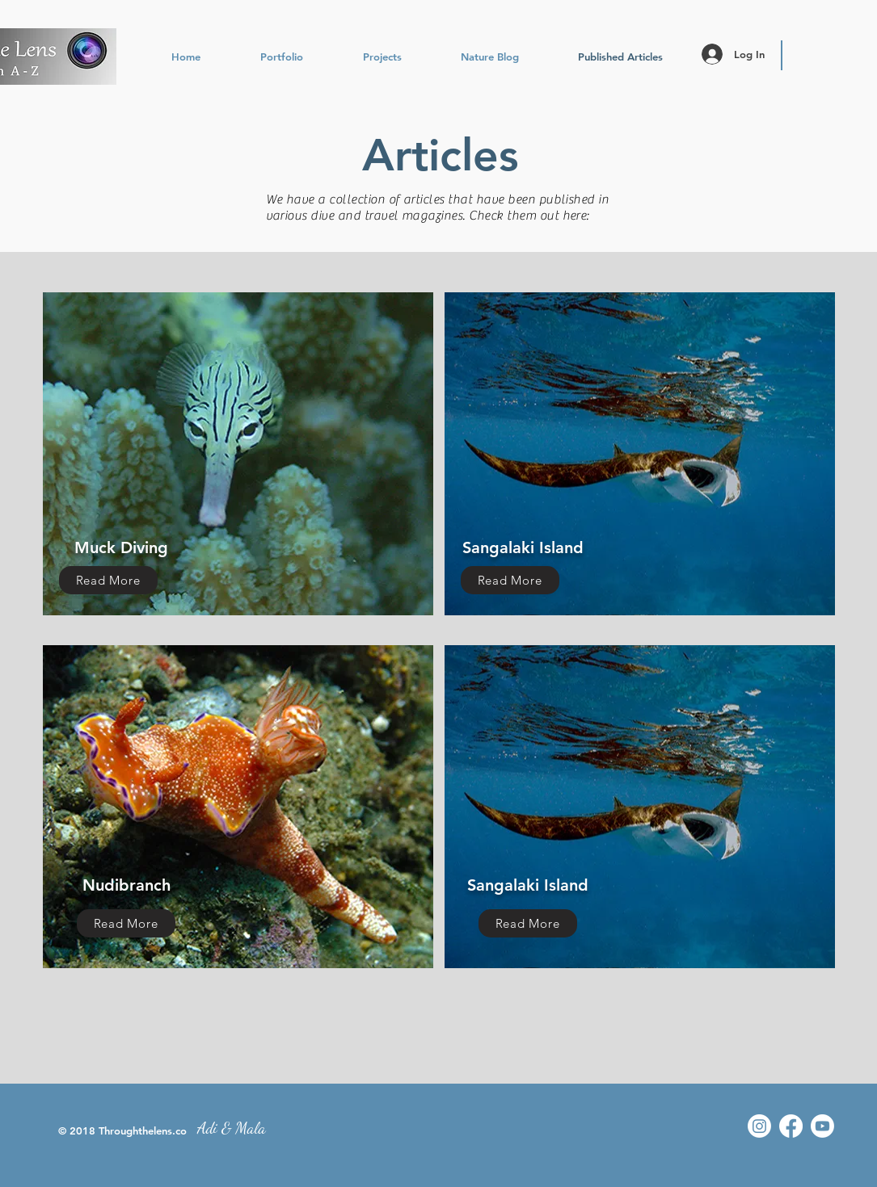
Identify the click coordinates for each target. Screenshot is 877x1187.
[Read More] (108, 580)
